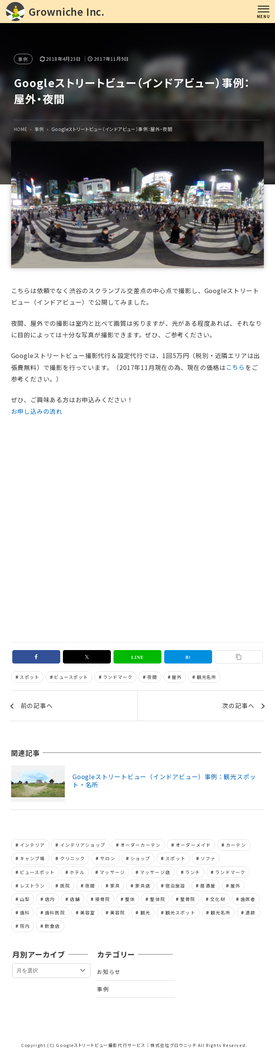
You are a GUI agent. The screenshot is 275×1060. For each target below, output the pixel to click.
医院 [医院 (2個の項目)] (65, 887)
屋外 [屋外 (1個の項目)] (235, 887)
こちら (235, 367)
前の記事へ (37, 706)
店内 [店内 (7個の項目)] (50, 900)
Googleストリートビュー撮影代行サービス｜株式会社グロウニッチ (126, 1048)
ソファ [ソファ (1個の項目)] (208, 859)
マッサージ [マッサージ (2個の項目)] (112, 873)
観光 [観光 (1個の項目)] (145, 914)
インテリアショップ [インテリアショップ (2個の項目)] (82, 846)
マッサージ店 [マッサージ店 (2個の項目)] (155, 873)
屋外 (177, 677)
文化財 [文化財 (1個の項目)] (217, 900)
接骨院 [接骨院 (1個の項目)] (102, 900)
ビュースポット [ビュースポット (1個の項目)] (37, 873)
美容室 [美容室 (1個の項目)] (87, 914)
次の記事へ (238, 706)
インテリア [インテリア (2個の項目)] (32, 846)
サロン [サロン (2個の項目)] (107, 859)
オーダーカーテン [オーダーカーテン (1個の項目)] (140, 846)
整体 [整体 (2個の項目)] (130, 900)
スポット (30, 677)
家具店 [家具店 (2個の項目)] (142, 887)
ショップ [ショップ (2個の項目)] (140, 859)
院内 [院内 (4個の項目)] (25, 928)
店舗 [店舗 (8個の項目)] (75, 900)
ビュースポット (71, 677)
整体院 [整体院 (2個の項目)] (157, 900)
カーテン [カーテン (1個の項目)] (236, 846)
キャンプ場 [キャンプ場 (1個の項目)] (32, 859)
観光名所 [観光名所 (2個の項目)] (221, 914)
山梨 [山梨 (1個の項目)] (25, 900)
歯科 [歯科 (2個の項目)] (25, 914)
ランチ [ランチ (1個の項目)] (192, 873)
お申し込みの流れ (37, 411)
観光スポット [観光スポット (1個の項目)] (180, 914)
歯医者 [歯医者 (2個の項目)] (247, 900)
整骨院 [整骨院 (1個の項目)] (187, 900)
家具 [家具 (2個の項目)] (115, 887)
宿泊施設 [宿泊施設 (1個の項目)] (175, 887)
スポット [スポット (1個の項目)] (175, 859)
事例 (23, 59)
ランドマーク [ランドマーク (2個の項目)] (230, 873)
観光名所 (206, 677)
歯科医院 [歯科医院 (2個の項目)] (55, 914)
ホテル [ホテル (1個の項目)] (77, 873)
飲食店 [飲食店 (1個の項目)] (52, 928)
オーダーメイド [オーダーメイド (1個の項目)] (193, 846)
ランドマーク (118, 677)
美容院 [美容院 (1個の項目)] (117, 914)
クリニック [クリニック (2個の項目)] (73, 859)
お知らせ (109, 973)
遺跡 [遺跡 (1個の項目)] (250, 914)
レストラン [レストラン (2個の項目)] (32, 887)
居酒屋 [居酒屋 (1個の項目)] (207, 887)
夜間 (153, 677)
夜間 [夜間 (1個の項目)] (90, 887)
